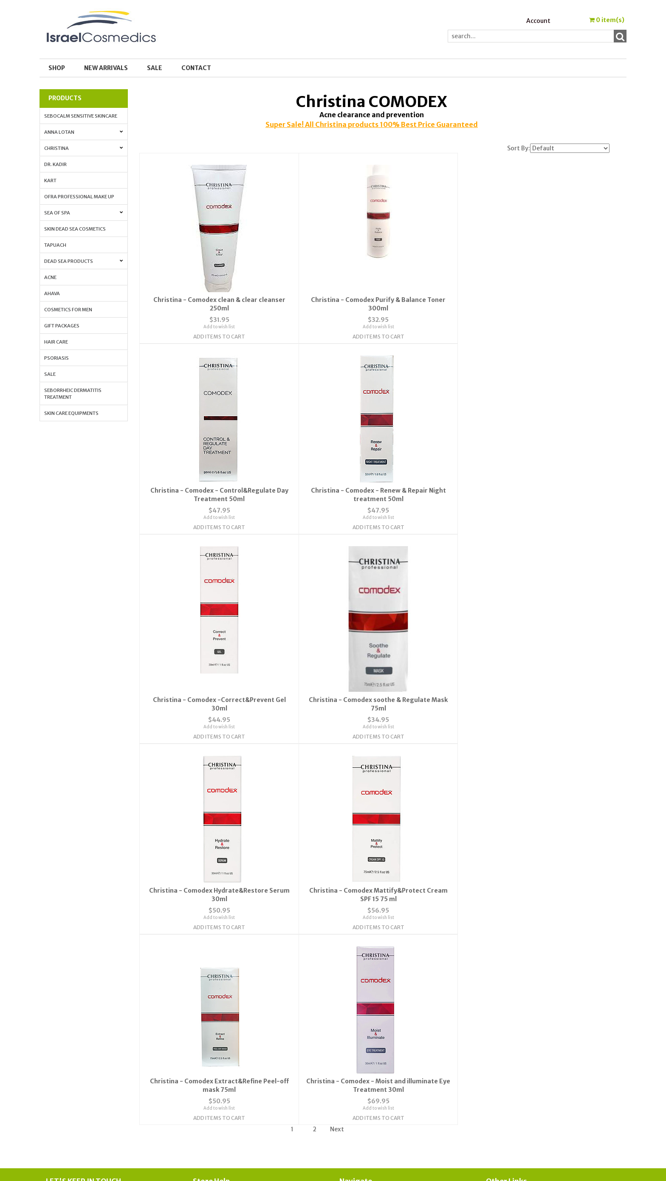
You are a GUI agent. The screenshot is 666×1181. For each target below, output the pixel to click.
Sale (50, 374)
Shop (56, 68)
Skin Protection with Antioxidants (536, 1012)
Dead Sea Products (83, 261)
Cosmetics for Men (68, 310)
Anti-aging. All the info (520, 1022)
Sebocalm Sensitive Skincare (80, 116)
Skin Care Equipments (71, 413)
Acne (50, 277)
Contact (196, 68)
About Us (206, 1002)
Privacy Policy (213, 1033)
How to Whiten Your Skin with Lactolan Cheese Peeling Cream (553, 1056)
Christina (83, 148)
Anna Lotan (83, 132)
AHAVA (52, 293)
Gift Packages (61, 326)
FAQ (198, 1022)
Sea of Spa (83, 213)
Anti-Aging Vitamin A (517, 1033)
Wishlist (351, 1002)
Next (337, 934)
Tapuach (55, 245)
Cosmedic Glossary (513, 1002)
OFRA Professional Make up (79, 197)
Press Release (505, 1069)
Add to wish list (218, 326)
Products (65, 98)
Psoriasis (56, 358)
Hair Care (56, 342)
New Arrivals (106, 68)
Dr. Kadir (55, 164)
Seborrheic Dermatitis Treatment (73, 393)
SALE (154, 68)
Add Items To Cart (218, 336)
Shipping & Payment (515, 1079)
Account (538, 21)
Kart (50, 180)
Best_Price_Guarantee (520, 1090)
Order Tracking (361, 1022)
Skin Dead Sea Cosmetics (75, 229)
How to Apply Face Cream (522, 1043)
